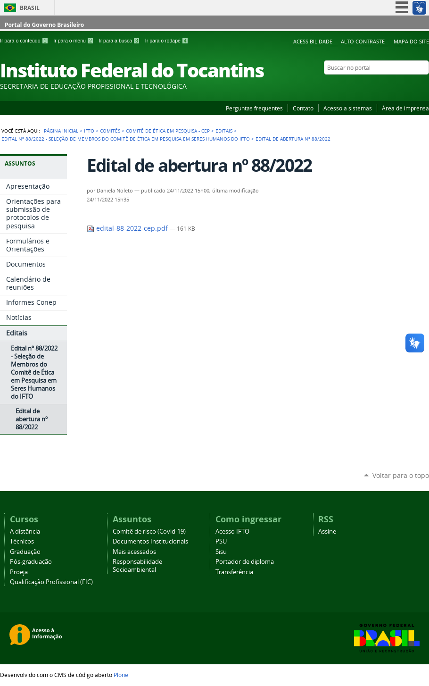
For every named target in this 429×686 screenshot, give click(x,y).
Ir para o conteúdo (25, 40)
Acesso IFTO (232, 531)
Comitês (110, 130)
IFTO (89, 130)
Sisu (221, 552)
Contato (303, 108)
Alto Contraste (363, 41)
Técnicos (22, 541)
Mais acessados (134, 552)
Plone (121, 674)
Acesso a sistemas (347, 108)
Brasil (30, 8)
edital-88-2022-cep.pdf (128, 228)
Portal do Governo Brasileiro (44, 25)
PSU (221, 541)
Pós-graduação (31, 562)
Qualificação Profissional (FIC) (51, 582)
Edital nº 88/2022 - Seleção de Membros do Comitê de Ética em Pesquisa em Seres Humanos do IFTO (125, 138)
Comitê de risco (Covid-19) (149, 531)
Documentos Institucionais (150, 541)
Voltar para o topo (400, 475)
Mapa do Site (411, 41)
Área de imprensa (405, 108)
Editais (223, 130)
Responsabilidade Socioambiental (137, 566)
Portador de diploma (244, 562)
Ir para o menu (74, 40)
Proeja (19, 572)
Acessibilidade (312, 41)
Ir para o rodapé (167, 40)
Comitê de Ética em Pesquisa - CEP (168, 130)
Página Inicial (61, 130)
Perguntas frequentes (254, 108)
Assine (327, 531)
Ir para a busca (120, 40)
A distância (25, 531)
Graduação (25, 552)
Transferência (234, 572)
